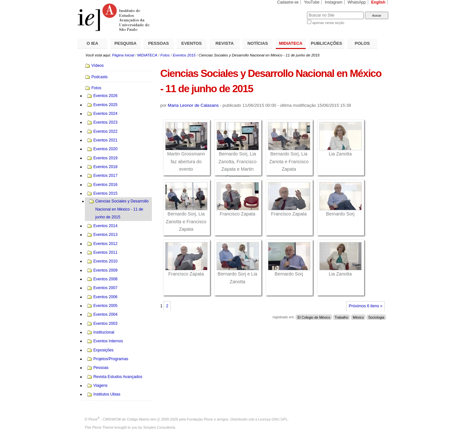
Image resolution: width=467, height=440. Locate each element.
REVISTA (225, 43)
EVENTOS (191, 43)
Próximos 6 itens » (365, 306)
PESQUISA (125, 43)
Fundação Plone (200, 419)
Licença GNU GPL (272, 419)
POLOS (362, 43)
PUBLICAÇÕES (326, 43)
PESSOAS (158, 43)
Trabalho (341, 317)
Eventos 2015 (184, 55)
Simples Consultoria (159, 427)
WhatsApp (357, 2)
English (378, 2)
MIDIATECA (290, 43)
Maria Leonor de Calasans (193, 105)
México (358, 317)
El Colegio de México (314, 317)
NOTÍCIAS (257, 43)
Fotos (165, 55)
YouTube (312, 2)
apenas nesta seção (328, 23)
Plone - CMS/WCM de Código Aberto (119, 419)
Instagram (333, 2)
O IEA (92, 43)
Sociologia (376, 317)
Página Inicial (123, 55)
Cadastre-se (288, 2)
